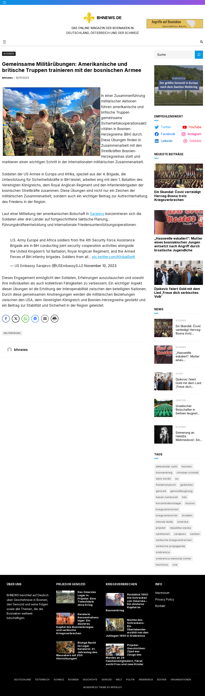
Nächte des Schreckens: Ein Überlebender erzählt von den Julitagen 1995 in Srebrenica (127, 627)
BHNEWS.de (109, 17)
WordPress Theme (94, 687)
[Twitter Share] (15, 318)
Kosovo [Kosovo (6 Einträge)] (190, 503)
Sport (179, 373)
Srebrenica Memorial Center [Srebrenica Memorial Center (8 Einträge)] (173, 558)
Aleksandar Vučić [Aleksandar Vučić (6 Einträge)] (166, 466)
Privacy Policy (164, 599)
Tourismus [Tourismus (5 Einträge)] (162, 564)
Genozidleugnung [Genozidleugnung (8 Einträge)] (181, 491)
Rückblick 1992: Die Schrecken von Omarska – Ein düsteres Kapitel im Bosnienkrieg (127, 602)
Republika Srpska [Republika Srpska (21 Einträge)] (180, 527)
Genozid (181, 400)
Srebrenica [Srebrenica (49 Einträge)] (163, 552)
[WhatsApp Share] (25, 318)
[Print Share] (54, 318)
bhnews (7, 77)
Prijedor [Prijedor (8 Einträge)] (161, 527)
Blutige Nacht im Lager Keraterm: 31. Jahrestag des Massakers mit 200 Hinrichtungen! (76, 650)
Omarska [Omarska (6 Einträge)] (182, 521)
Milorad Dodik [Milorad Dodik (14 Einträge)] (164, 521)
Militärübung (12, 333)
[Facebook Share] (6, 318)
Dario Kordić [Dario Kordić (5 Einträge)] (163, 478)
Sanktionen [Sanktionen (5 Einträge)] (163, 533)
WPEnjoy (116, 687)
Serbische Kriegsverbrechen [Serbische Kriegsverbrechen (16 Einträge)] (174, 540)
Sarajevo (97, 214)
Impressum (162, 592)
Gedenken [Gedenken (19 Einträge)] (186, 484)
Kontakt (160, 606)
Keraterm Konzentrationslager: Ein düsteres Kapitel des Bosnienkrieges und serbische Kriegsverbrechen (77, 624)
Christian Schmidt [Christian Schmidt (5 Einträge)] (187, 472)
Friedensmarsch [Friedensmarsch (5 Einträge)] (166, 484)
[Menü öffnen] (4, 2)
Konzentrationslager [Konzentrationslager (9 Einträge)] (168, 503)
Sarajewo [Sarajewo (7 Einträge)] (180, 533)
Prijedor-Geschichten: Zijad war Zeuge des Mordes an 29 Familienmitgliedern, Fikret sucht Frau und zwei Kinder (126, 655)
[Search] (199, 55)
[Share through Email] (45, 318)
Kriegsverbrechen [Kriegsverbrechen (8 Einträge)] (167, 509)
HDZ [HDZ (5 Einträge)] (184, 497)
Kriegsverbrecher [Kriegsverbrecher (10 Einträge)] (167, 515)
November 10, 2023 (100, 266)
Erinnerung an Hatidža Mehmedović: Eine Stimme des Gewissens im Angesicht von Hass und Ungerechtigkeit (189, 436)
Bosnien (9, 53)
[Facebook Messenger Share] (35, 318)
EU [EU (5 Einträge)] (176, 478)
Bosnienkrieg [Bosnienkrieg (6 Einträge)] (164, 472)
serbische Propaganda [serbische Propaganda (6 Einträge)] (170, 546)
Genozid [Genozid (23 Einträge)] (161, 491)
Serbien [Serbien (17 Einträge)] (195, 533)
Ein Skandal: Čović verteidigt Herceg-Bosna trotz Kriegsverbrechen (177, 196)
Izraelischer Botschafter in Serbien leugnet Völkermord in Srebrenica (186, 409)
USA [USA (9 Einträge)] (175, 564)
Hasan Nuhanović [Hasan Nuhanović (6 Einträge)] (167, 497)
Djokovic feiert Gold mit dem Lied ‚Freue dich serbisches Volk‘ (177, 293)
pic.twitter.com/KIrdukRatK (113, 257)
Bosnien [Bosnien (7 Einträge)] (187, 466)
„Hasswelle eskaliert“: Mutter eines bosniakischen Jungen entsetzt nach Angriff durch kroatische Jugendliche (178, 244)
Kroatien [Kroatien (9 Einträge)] (187, 515)
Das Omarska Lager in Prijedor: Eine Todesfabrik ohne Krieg (87, 598)
